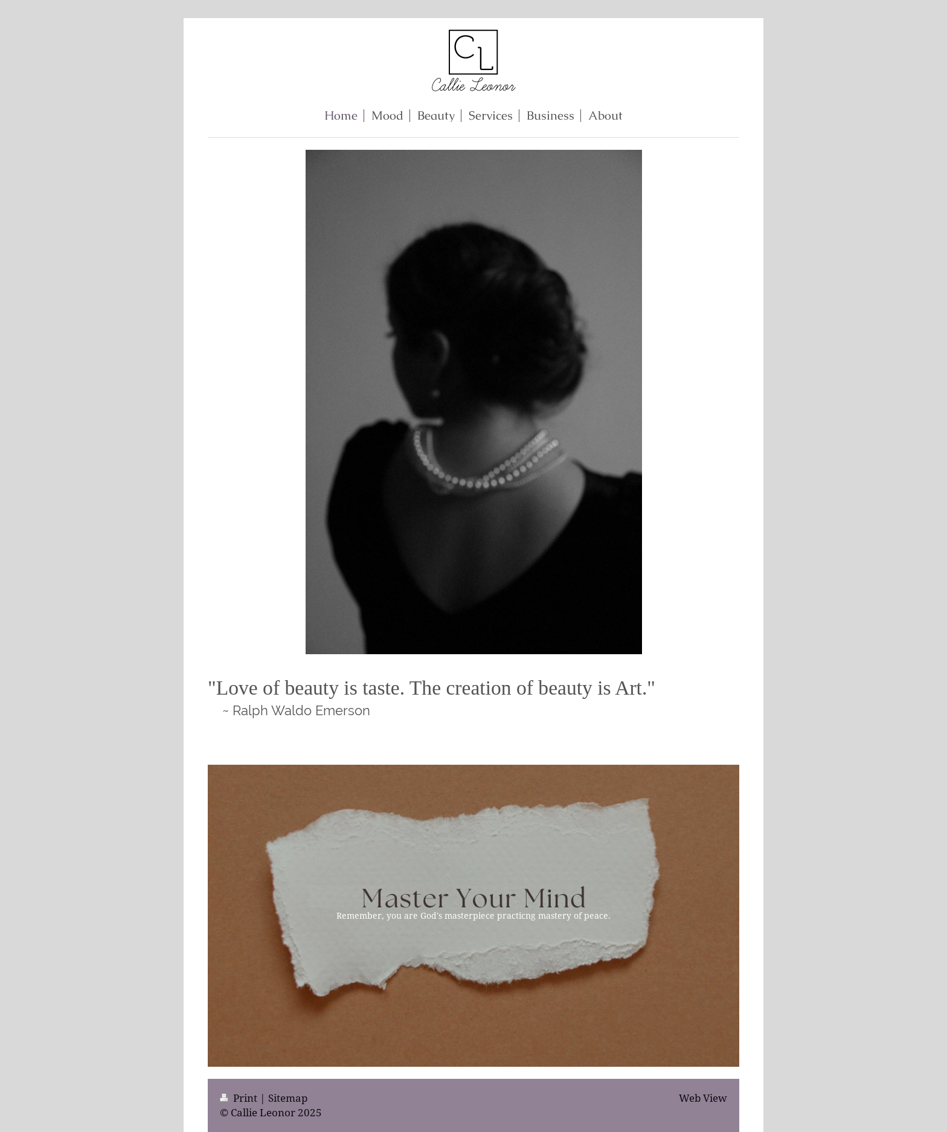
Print (240, 1098)
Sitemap (287, 1098)
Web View (703, 1098)
